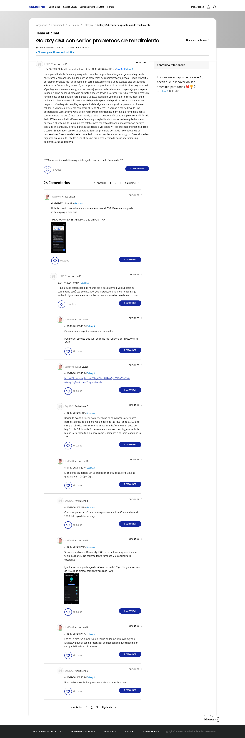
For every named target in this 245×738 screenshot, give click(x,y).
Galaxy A (129, 69)
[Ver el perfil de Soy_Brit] (120, 69)
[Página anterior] (100, 183)
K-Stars (110, 7)
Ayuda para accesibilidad (48, 731)
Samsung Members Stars (92, 7)
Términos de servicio (84, 731)
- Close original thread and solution (55, 52)
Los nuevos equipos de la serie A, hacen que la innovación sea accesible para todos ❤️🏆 (180, 82)
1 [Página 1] (110, 183)
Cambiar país (151, 731)
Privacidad (110, 731)
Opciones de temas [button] (196, 40)
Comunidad (54, 7)
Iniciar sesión (197, 7)
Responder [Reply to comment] (130, 259)
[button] (143, 62)
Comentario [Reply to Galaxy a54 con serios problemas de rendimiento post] (137, 168)
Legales (130, 731)
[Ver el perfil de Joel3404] (56, 196)
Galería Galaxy (70, 7)
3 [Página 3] (120, 183)
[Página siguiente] (132, 183)
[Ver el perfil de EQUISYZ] (48, 64)
